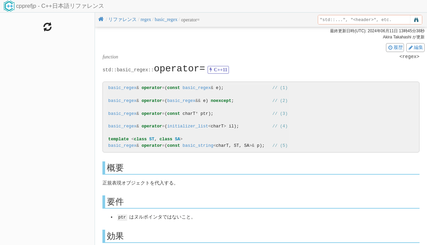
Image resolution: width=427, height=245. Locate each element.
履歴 (395, 47)
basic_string (197, 145)
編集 (415, 47)
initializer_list (187, 126)
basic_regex (122, 88)
